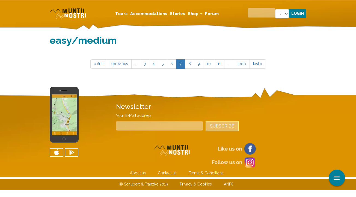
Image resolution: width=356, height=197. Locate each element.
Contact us (167, 173)
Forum (212, 13)
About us (138, 173)
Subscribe (222, 126)
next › (241, 64)
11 (219, 64)
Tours (121, 13)
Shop (195, 13)
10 (209, 64)
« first (98, 64)
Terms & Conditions (206, 173)
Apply (352, 5)
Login (297, 13)
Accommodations (148, 13)
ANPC (229, 184)
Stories (177, 13)
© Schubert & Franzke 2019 (143, 184)
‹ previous (119, 64)
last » (257, 64)
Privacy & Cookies (196, 184)
